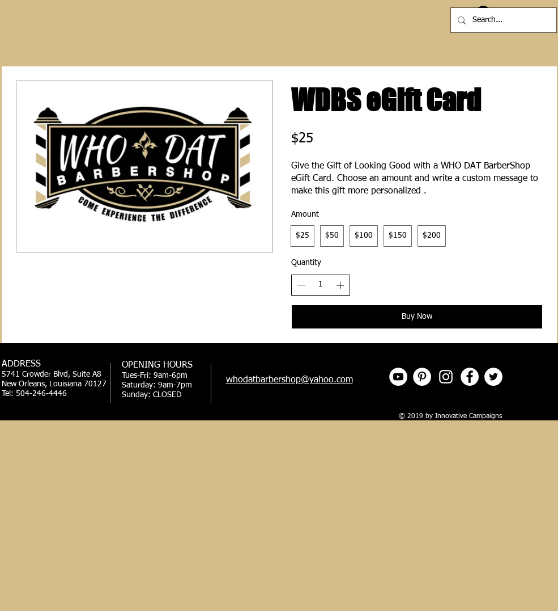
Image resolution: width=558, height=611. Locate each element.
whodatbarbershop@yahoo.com (289, 380)
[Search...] (502, 20)
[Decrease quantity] (301, 285)
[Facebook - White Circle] (470, 377)
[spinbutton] (320, 284)
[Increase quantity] (340, 285)
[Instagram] (446, 377)
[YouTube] (398, 377)
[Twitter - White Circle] (493, 377)
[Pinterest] (422, 377)
